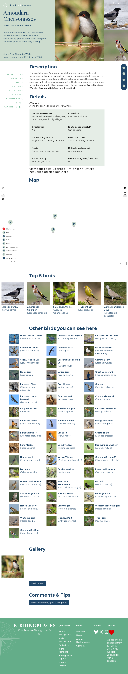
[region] (64, 225)
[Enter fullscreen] (125, 193)
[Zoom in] (125, 199)
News (79, 635)
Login (107, 3)
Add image (37, 583)
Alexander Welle (23, 54)
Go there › (13, 107)
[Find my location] (3, 188)
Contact (80, 646)
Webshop (81, 631)
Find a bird (63, 645)
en (114, 3)
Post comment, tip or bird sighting (49, 603)
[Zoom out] (125, 203)
